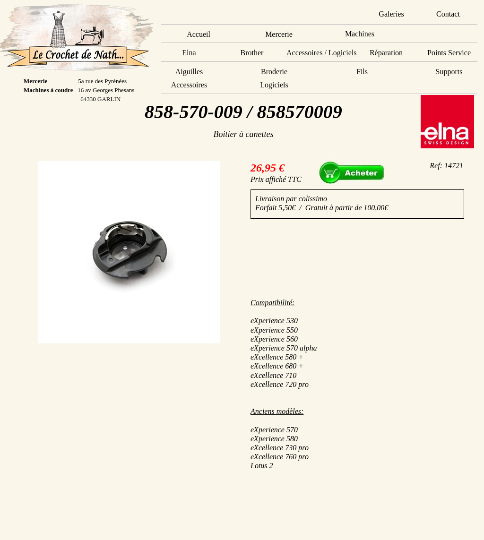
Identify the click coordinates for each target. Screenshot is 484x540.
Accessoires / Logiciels (321, 53)
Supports (449, 72)
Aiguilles (189, 72)
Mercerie (279, 34)
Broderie (274, 72)
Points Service (449, 53)
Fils (362, 72)
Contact (448, 14)
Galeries (391, 14)
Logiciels (274, 85)
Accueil (198, 34)
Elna (189, 53)
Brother (252, 53)
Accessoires (189, 85)
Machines (359, 34)
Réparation (386, 53)
